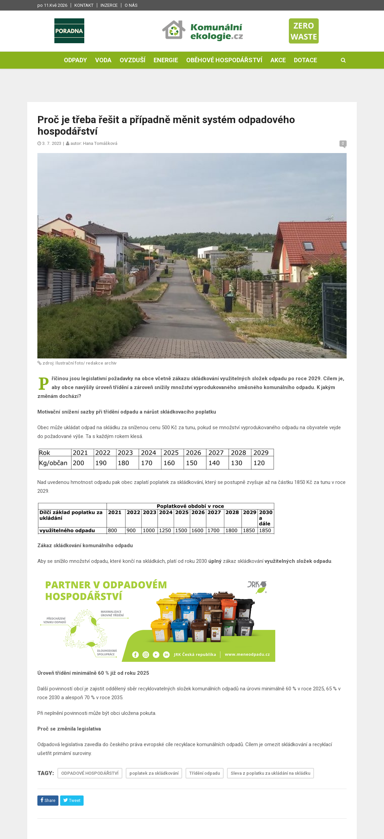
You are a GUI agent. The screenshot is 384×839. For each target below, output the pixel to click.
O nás (131, 5)
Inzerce (109, 5)
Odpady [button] (75, 60)
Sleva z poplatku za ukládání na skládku (270, 773)
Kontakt (83, 5)
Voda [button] (103, 60)
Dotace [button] (305, 60)
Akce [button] (278, 60)
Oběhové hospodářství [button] (224, 60)
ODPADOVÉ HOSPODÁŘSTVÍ (90, 773)
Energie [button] (166, 60)
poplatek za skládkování (153, 773)
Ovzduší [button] (132, 60)
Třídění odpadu (204, 773)
